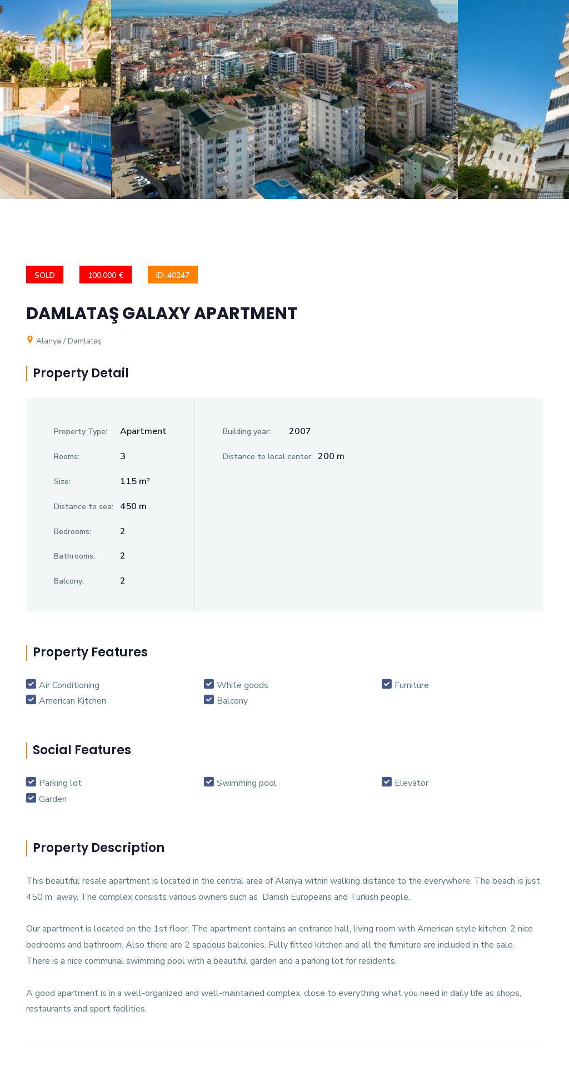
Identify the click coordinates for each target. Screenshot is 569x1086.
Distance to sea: (83, 506)
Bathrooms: (74, 556)
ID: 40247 (172, 275)
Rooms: (66, 456)
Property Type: (80, 431)
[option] (284, 108)
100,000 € (105, 275)
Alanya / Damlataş (64, 341)
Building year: (247, 431)
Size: (62, 481)
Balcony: (69, 581)
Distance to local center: (268, 456)
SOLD (44, 275)
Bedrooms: (72, 531)
